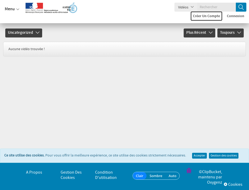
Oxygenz (214, 182)
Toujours (230, 32)
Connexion (235, 16)
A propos (34, 172)
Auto (173, 175)
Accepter (199, 150)
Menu (12, 9)
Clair (139, 175)
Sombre (156, 175)
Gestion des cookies (224, 150)
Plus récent (199, 32)
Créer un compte (206, 16)
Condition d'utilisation (106, 175)
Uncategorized (24, 32)
